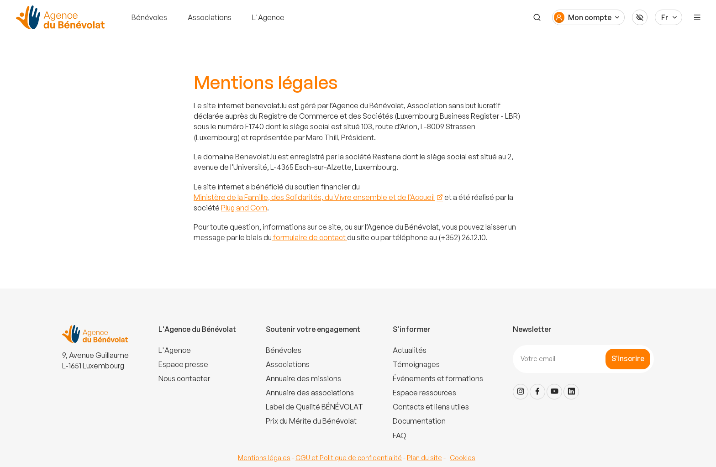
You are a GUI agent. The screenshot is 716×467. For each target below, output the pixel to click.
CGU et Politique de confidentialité (348, 458)
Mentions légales (264, 458)
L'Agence (268, 17)
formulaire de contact (309, 237)
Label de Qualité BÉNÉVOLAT (314, 406)
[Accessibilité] (640, 17)
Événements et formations (438, 378)
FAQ (399, 435)
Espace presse (183, 364)
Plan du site (424, 458)
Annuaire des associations (310, 392)
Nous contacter (184, 378)
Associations (210, 17)
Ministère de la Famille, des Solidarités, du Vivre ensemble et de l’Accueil (314, 197)
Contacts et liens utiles (431, 406)
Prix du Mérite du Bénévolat (311, 420)
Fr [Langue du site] (665, 17)
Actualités (409, 350)
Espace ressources (424, 392)
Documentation (419, 420)
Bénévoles (149, 17)
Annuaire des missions (303, 378)
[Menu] (697, 17)
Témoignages (416, 364)
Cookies (462, 458)
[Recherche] (537, 17)
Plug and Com (244, 207)
